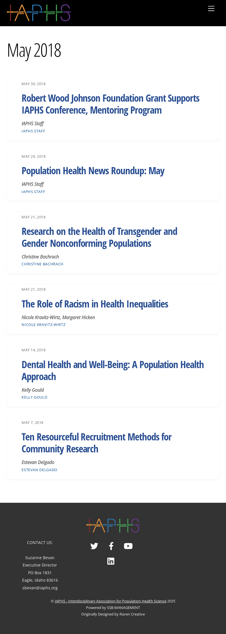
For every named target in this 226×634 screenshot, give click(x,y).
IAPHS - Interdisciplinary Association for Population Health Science (110, 601)
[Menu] (211, 8)
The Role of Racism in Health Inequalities (95, 303)
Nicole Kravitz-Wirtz (43, 324)
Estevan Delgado (39, 469)
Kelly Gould (34, 397)
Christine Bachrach (43, 263)
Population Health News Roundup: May (93, 170)
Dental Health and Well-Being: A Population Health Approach (113, 370)
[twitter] (95, 545)
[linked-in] (112, 560)
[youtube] (129, 545)
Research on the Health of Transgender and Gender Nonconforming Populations (99, 237)
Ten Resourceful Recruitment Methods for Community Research (96, 442)
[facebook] (112, 545)
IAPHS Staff (33, 131)
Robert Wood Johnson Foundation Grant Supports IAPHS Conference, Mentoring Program (110, 103)
